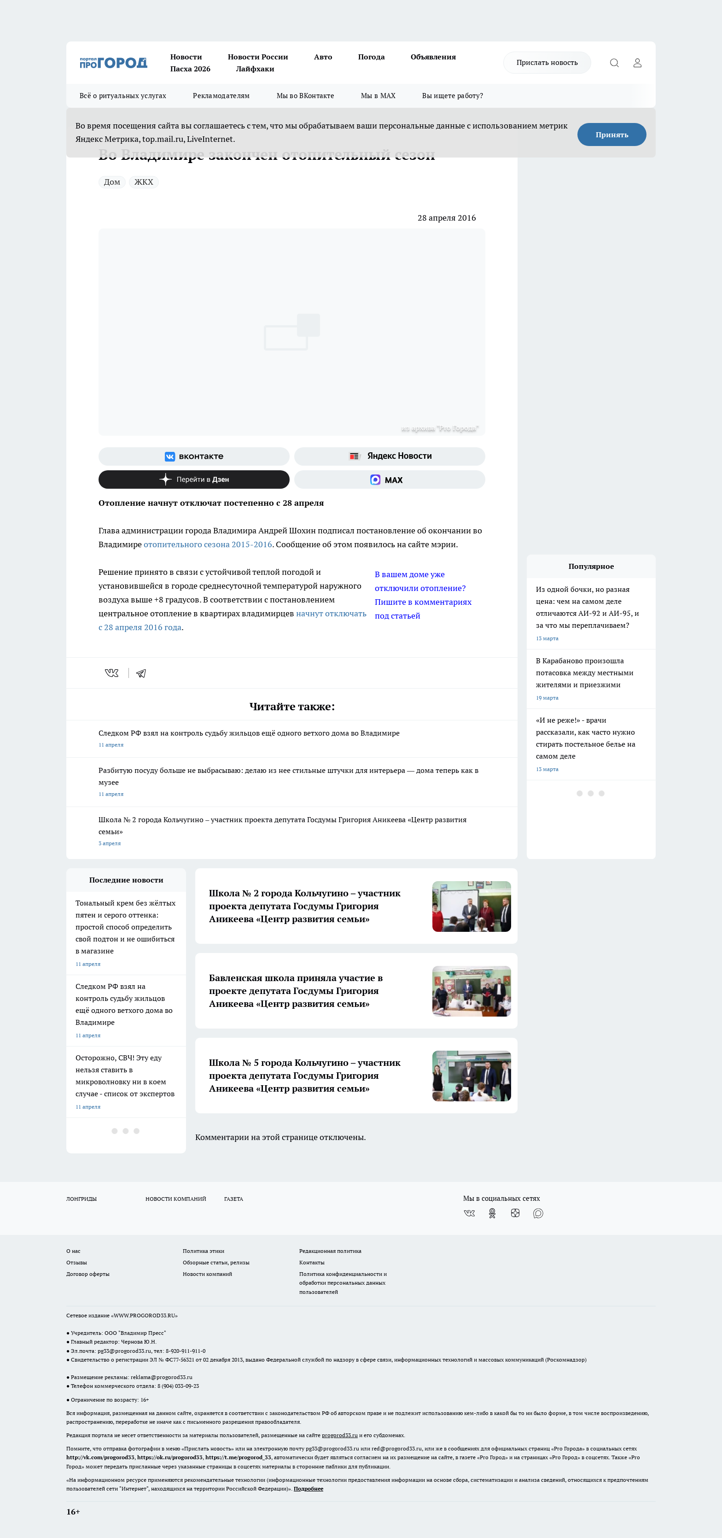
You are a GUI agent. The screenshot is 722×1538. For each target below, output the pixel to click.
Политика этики (203, 1250)
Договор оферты (88, 1273)
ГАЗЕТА (233, 1198)
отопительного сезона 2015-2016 (208, 544)
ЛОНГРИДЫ (81, 1198)
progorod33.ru (340, 1435)
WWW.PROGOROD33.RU (144, 1315)
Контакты (312, 1262)
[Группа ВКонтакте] (194, 456)
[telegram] (144, 673)
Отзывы (76, 1262)
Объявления (433, 56)
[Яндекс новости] (389, 456)
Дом (112, 181)
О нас (73, 1250)
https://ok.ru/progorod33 (170, 1457)
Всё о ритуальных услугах (123, 95)
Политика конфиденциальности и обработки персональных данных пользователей (343, 1282)
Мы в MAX (378, 95)
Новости (186, 56)
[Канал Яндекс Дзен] (194, 479)
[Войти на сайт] (637, 62)
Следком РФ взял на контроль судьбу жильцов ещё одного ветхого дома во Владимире (292, 739)
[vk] (113, 673)
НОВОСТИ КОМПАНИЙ (176, 1198)
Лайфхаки (255, 68)
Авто (323, 56)
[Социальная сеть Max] (389, 479)
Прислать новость (547, 62)
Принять (612, 134)
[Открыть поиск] (614, 62)
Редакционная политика (330, 1250)
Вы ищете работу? (452, 95)
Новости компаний (207, 1273)
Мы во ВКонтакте (306, 95)
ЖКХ (143, 181)
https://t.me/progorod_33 (238, 1457)
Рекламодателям (221, 95)
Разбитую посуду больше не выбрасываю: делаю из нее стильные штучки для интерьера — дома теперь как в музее (292, 783)
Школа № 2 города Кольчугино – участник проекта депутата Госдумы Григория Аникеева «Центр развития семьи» (292, 832)
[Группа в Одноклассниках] (492, 1213)
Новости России (258, 56)
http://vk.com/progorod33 (100, 1457)
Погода (371, 56)
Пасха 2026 (190, 68)
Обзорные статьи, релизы (216, 1262)
